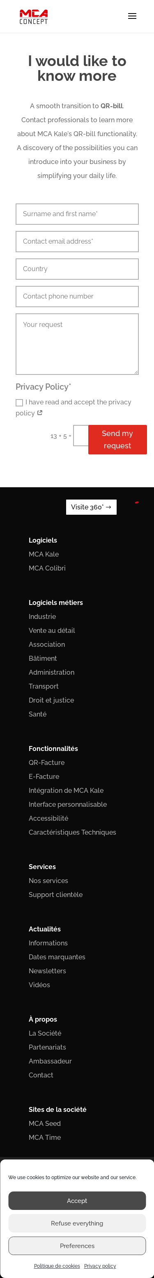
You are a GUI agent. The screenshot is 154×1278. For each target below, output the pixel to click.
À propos (43, 1019)
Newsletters (47, 971)
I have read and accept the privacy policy (73, 407)
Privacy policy (100, 1266)
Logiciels (43, 540)
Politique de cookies (57, 1266)
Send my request (117, 439)
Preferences (77, 1246)
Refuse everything (77, 1223)
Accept (77, 1201)
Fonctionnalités (53, 749)
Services (42, 867)
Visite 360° (87, 507)
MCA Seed (45, 1123)
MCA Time (45, 1137)
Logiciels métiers (56, 603)
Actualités (45, 929)
